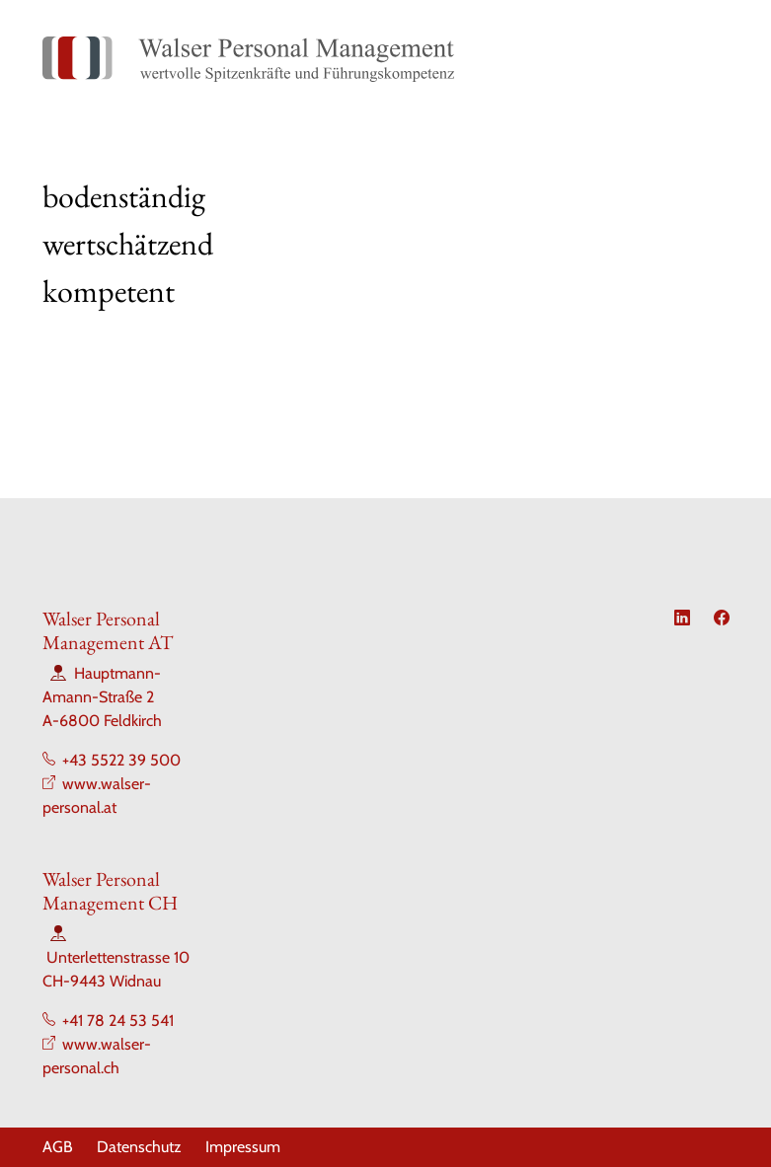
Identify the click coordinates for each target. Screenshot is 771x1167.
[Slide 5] (421, 303)
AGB (57, 1146)
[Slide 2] (315, 303)
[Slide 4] (386, 303)
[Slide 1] (279, 303)
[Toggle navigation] (707, 59)
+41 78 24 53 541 (118, 1020)
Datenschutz (139, 1146)
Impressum (242, 1146)
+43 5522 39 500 (121, 760)
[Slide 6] (457, 303)
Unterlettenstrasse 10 (118, 957)
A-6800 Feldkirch (102, 720)
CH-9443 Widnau (101, 981)
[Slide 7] (492, 303)
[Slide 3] (350, 303)
